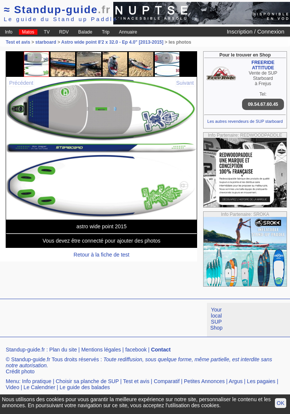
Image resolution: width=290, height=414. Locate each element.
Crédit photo (20, 371)
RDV (64, 32)
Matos (28, 32)
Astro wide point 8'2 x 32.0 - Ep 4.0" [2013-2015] (112, 42)
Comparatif (166, 381)
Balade (85, 32)
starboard (45, 42)
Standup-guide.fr (25, 350)
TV (46, 32)
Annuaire (128, 32)
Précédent (21, 83)
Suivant (185, 83)
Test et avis (18, 42)
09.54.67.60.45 (263, 104)
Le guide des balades (85, 387)
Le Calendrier (39, 387)
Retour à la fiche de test (102, 255)
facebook (136, 350)
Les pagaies (261, 381)
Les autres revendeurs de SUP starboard (245, 121)
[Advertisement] (137, 320)
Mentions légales (101, 350)
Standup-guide (57, 9)
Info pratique (36, 381)
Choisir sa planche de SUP (87, 381)
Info (8, 32)
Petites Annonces (204, 381)
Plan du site (63, 350)
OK (280, 403)
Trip (106, 32)
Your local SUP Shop (216, 319)
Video (12, 387)
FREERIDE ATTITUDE (263, 65)
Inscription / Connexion (255, 31)
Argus (236, 381)
